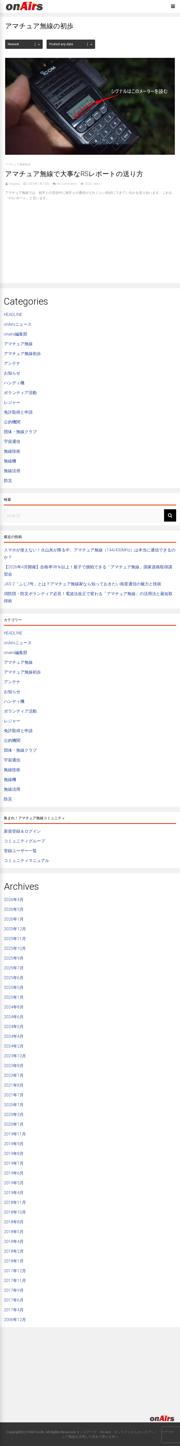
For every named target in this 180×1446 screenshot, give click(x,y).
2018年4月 (14, 1241)
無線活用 (12, 470)
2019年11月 (15, 1134)
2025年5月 (14, 987)
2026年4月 (14, 899)
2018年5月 (14, 1231)
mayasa (14, 184)
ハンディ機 (14, 382)
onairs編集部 (15, 334)
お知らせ (12, 373)
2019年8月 (14, 1153)
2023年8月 (14, 1065)
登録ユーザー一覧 (20, 850)
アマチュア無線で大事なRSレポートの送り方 (74, 174)
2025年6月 (14, 977)
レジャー (12, 402)
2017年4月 (14, 1309)
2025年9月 (14, 958)
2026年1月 (14, 919)
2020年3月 (14, 1114)
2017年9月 (14, 1290)
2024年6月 (14, 1016)
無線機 (10, 461)
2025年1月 (14, 997)
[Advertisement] (90, 239)
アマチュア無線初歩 (18, 164)
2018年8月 (14, 1222)
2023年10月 (15, 1055)
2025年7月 (14, 968)
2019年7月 (14, 1163)
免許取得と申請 (18, 412)
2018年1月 (14, 1261)
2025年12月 (15, 928)
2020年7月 (14, 1104)
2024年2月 (14, 1046)
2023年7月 (14, 1075)
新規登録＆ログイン (22, 831)
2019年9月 (14, 1143)
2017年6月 (14, 1300)
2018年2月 (14, 1251)
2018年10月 (15, 1212)
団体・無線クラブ (20, 431)
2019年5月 (14, 1182)
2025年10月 (15, 948)
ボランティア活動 (20, 392)
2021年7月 (14, 1095)
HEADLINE (13, 314)
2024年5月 (14, 1026)
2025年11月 (15, 938)
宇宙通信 (12, 441)
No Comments (67, 184)
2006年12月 (15, 1319)
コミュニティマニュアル (26, 860)
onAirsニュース (18, 324)
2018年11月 (15, 1202)
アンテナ (12, 363)
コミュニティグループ (24, 841)
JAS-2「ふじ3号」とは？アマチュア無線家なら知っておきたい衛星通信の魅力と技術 (82, 583)
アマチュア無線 (18, 343)
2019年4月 (14, 1192)
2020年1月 (14, 1124)
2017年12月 (15, 1270)
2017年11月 (15, 1280)
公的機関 (12, 422)
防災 (8, 480)
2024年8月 (14, 1007)
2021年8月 (14, 1085)
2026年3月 (14, 909)
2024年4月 (14, 1036)
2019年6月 (14, 1173)
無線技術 (12, 451)
